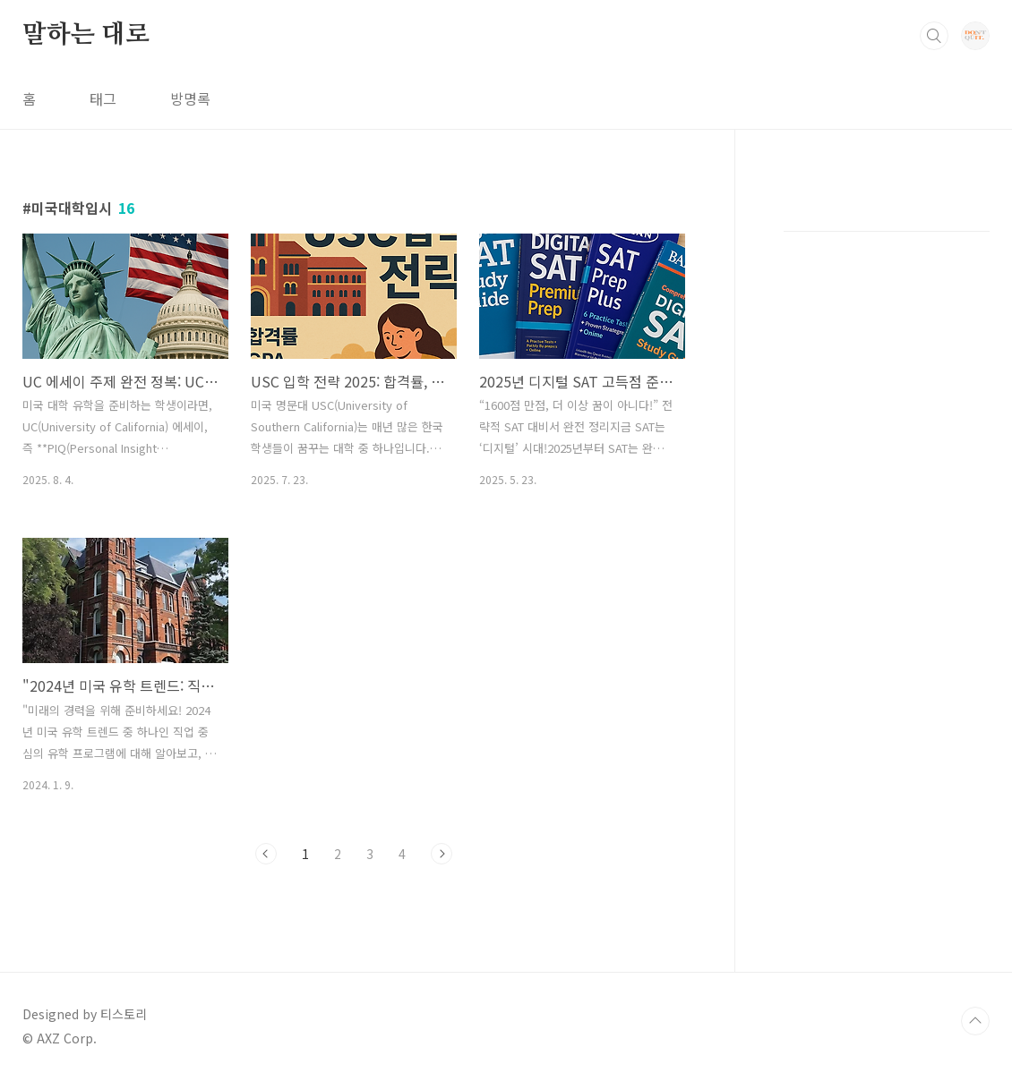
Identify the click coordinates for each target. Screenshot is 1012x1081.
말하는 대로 (86, 34)
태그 (103, 98)
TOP (975, 1021)
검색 (934, 35)
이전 (266, 853)
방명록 (190, 98)
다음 (441, 853)
